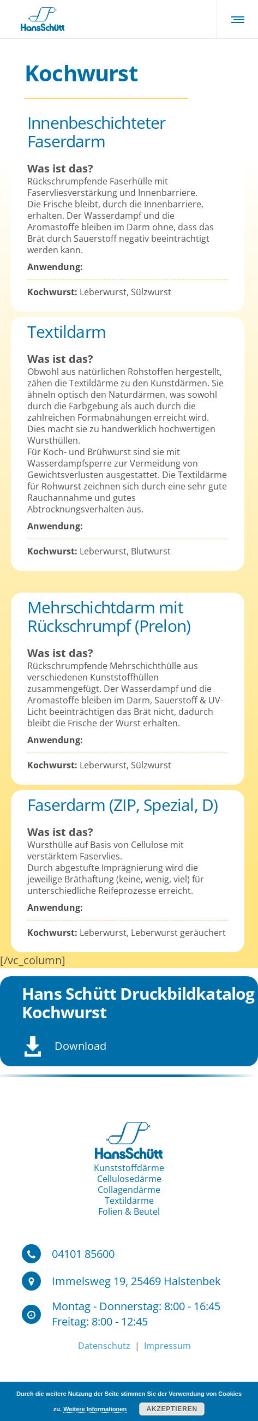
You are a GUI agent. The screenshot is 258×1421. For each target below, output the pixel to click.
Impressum (166, 1346)
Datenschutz (105, 1346)
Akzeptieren (171, 1409)
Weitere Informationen (95, 1409)
